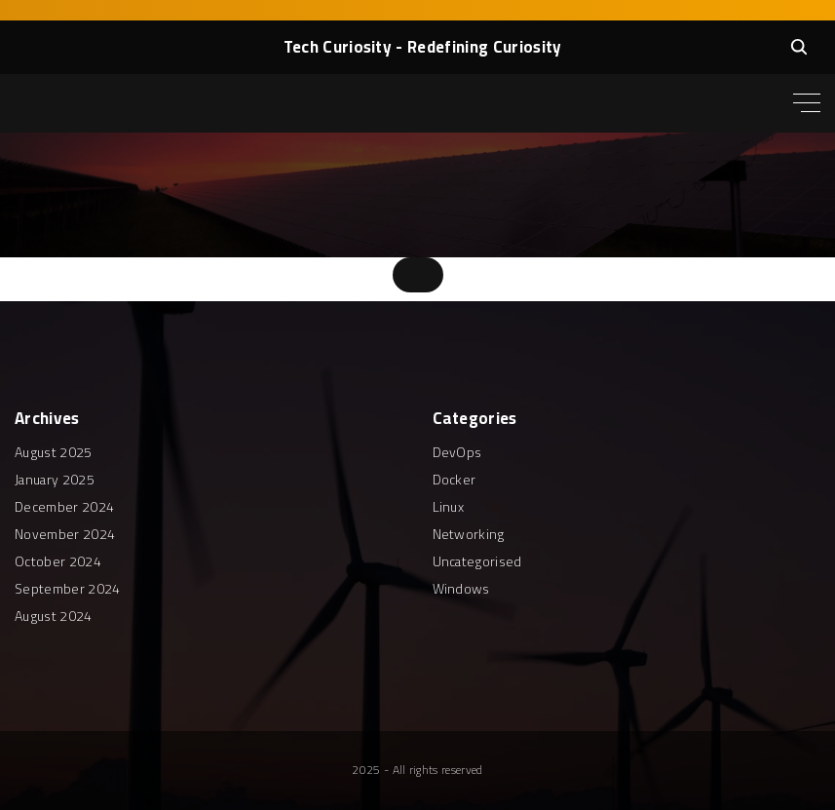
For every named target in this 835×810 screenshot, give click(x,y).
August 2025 (54, 452)
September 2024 (67, 588)
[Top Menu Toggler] (806, 103)
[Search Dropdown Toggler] (799, 46)
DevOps (457, 452)
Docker (454, 479)
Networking (469, 534)
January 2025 (55, 479)
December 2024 (64, 507)
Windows (461, 588)
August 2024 (54, 616)
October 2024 (58, 561)
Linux (449, 507)
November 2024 (65, 534)
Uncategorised (477, 561)
